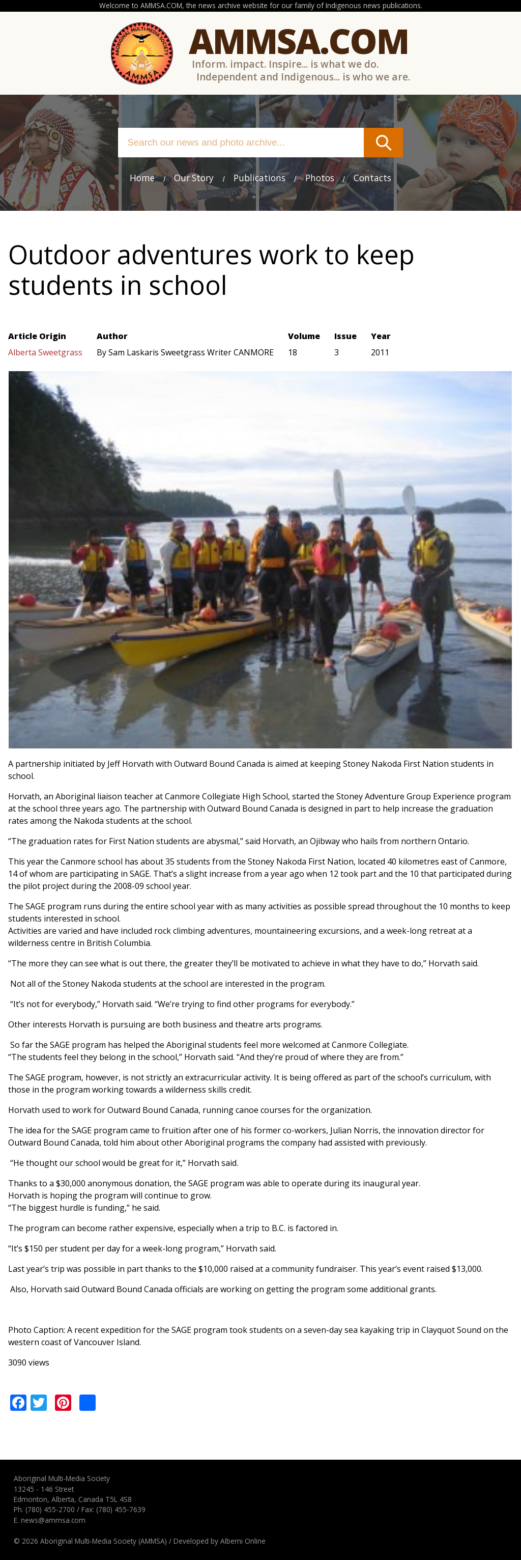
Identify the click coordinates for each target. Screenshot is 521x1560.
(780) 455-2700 (50, 1509)
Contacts (372, 178)
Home (142, 178)
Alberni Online (243, 1541)
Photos (319, 178)
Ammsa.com (299, 40)
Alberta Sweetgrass (45, 352)
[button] (260, 742)
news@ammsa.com (53, 1520)
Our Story (194, 178)
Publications (259, 178)
